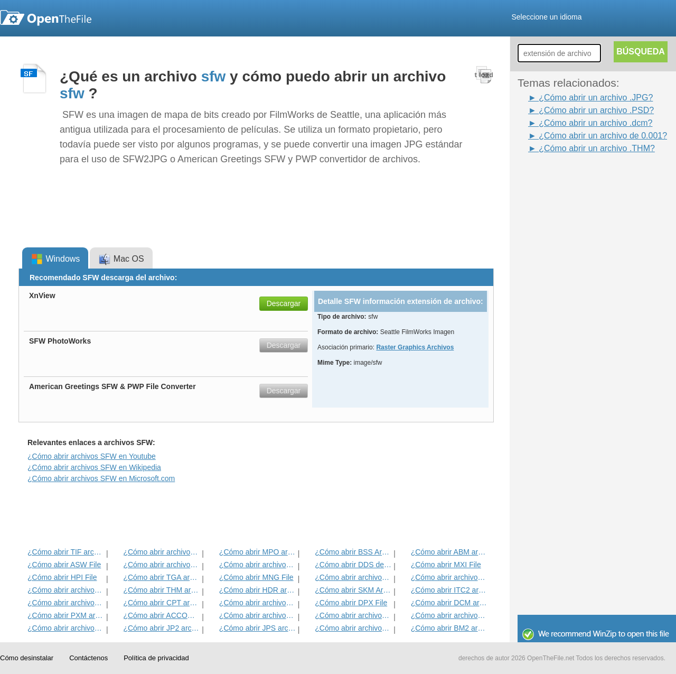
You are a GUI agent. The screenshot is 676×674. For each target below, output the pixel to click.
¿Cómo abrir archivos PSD (257, 564)
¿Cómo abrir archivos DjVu (65, 590)
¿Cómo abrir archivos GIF (353, 628)
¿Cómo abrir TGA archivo (161, 577)
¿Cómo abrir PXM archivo (65, 615)
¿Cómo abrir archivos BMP (353, 615)
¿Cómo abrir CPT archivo (161, 602)
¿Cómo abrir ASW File (64, 564)
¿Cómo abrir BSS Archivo (353, 552)
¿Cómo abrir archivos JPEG (161, 552)
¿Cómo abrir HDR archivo (257, 590)
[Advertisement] (560, 313)
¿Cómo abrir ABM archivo (449, 552)
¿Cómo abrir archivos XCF (65, 628)
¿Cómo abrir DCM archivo (449, 602)
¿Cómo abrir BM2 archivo (449, 628)
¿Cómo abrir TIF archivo (65, 552)
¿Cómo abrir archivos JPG (257, 615)
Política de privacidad (156, 658)
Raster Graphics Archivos (415, 347)
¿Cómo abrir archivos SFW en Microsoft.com (101, 478)
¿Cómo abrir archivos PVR (353, 577)
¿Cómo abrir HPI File (62, 577)
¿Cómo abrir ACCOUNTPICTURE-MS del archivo (161, 615)
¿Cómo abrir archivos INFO (161, 564)
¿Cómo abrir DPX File (351, 602)
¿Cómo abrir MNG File (256, 577)
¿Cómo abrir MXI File (446, 564)
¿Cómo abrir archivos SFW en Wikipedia (94, 467)
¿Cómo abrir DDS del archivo (353, 564)
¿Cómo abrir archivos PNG (449, 615)
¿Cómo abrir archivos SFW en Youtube (91, 456)
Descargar (284, 303)
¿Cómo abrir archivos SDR (257, 602)
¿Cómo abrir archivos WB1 (449, 577)
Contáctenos (88, 658)
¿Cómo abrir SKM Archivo (353, 590)
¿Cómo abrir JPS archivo (257, 628)
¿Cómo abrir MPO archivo (257, 552)
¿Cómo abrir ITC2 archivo (449, 590)
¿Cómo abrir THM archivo (161, 590)
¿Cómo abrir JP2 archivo (161, 628)
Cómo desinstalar (26, 658)
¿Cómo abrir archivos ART (65, 602)
